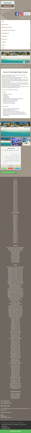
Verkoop (3, 45)
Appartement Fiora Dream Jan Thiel (15, 279)
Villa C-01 (15, 187)
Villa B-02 (15, 182)
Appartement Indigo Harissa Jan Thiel (15, 282)
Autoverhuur (3, 42)
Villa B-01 (15, 181)
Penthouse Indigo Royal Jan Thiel (15, 309)
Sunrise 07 (15, 237)
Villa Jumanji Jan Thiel (15, 345)
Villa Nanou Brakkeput (15, 360)
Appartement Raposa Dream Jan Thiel (15, 291)
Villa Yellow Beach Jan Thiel (15, 387)
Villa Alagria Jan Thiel (15, 319)
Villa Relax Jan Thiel (15, 369)
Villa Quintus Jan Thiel (15, 367)
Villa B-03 (15, 183)
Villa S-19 (15, 210)
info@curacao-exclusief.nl (6, 412)
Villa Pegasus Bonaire (15, 257)
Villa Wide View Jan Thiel (15, 386)
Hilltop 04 (15, 226)
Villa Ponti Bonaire (15, 259)
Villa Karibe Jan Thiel (15, 348)
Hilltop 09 (15, 230)
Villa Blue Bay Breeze (15, 397)
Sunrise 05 (15, 235)
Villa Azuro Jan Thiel (15, 322)
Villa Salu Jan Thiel (15, 373)
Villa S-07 (15, 202)
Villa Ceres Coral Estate (15, 331)
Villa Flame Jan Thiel (15, 339)
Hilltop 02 (15, 224)
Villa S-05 (15, 201)
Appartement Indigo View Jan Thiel (15, 284)
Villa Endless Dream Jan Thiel (15, 338)
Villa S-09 (15, 204)
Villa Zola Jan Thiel (15, 388)
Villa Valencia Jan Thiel (15, 379)
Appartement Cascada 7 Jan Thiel (15, 277)
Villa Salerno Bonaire (15, 260)
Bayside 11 (15, 220)
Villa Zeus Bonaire (15, 262)
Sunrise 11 (15, 242)
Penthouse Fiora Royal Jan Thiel (15, 308)
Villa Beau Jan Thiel (15, 327)
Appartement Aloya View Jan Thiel (15, 269)
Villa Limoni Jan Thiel (15, 350)
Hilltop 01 (15, 223)
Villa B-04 (15, 184)
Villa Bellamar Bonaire (15, 252)
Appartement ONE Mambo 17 (15, 285)
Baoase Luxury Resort (15, 298)
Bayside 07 (15, 218)
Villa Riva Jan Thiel (15, 370)
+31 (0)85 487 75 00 (25, 17)
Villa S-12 (15, 205)
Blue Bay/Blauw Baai (5, 33)
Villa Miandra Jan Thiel (15, 355)
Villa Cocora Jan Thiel (15, 333)
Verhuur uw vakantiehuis (6, 10)
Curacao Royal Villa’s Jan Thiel (15, 299)
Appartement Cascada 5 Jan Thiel (15, 275)
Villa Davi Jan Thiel (15, 336)
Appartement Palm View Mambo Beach (15, 288)
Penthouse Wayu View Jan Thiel (15, 314)
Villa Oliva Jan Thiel (15, 361)
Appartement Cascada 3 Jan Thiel (15, 274)
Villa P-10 (15, 199)
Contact (2, 48)
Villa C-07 (15, 193)
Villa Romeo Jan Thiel (15, 371)
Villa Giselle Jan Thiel (15, 342)
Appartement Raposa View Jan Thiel (15, 292)
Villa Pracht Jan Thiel (15, 365)
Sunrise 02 (15, 232)
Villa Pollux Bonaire (15, 258)
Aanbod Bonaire (4, 36)
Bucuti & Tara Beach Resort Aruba (16, 66)
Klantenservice (4, 12)
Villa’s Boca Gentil (4, 24)
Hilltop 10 (15, 231)
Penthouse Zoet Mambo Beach (15, 315)
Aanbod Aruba (4, 39)
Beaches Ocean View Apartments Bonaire (15, 247)
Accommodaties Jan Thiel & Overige (8, 30)
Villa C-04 (15, 189)
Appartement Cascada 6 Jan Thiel (15, 276)
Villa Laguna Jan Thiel (15, 349)
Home (2, 21)
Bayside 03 (15, 215)
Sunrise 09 (15, 240)
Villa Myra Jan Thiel (15, 359)
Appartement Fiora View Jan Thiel (15, 280)
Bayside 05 (15, 217)
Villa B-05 (15, 185)
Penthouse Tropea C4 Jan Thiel (15, 311)
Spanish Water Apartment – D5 (15, 316)
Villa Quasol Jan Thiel (15, 366)
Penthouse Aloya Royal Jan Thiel (15, 307)
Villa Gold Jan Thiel (15, 343)
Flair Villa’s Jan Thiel (15, 301)
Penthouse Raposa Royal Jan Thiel (15, 310)
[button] (24, 62)
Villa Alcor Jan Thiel (15, 320)
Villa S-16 (15, 207)
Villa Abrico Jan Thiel (15, 318)
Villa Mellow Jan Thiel (15, 354)
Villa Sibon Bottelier (15, 375)
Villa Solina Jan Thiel (15, 376)
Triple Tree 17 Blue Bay (15, 395)
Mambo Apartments (15, 304)
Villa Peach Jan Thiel (15, 364)
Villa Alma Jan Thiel (15, 321)
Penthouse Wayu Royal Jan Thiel (15, 313)
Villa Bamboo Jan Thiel (15, 324)
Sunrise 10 (15, 241)
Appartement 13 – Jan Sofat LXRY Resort (15, 266)
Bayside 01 (15, 214)
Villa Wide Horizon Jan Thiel (15, 383)
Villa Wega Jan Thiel (15, 382)
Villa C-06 (15, 192)
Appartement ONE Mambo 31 (15, 287)
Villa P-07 (15, 196)
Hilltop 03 (15, 225)
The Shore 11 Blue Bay (15, 393)
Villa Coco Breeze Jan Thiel (15, 332)
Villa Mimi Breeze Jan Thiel (15, 356)
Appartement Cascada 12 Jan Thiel (15, 271)
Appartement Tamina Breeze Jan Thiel (15, 294)
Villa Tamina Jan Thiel (15, 378)
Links (2, 13)
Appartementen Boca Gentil (6, 27)
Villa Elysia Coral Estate (15, 337)
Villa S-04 (15, 200)
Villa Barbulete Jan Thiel (15, 326)
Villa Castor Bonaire (15, 254)
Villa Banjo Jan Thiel (15, 325)
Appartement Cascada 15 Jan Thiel (15, 273)
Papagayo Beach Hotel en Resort (15, 305)
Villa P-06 (15, 195)
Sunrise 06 (15, 236)
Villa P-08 (15, 198)
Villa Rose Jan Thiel (15, 372)
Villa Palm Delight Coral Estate (15, 362)
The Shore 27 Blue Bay (15, 394)
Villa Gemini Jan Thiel (15, 341)
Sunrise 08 (15, 238)
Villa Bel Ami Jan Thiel (15, 328)
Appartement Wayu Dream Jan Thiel (15, 297)
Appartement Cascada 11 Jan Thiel (15, 270)
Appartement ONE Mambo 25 (15, 286)
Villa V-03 (15, 211)
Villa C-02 (15, 188)
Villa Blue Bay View (15, 398)
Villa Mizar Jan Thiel (15, 358)
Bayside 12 (15, 222)
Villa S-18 (15, 209)
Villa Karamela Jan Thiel (15, 347)
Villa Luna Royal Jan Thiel (15, 352)
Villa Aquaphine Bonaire (15, 251)
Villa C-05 (15, 190)
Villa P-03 (15, 194)
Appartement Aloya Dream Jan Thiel (15, 268)
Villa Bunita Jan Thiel (15, 330)
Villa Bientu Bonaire (15, 253)
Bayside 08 (15, 219)
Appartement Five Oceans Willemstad (15, 281)
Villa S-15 (15, 206)
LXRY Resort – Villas (15, 302)
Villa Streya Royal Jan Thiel (15, 377)
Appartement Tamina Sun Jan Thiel (15, 296)
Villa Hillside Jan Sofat (15, 344)
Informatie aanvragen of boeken (8, 172)
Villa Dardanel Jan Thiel (15, 335)
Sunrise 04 (15, 234)
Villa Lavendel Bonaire (15, 256)
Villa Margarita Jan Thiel (15, 353)
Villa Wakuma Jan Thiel (15, 381)
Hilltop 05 (15, 228)
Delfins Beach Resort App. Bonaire (15, 248)
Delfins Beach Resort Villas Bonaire (15, 249)
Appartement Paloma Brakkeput (15, 290)
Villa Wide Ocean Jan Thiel (15, 384)
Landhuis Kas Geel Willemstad (15, 303)
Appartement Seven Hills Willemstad (15, 293)
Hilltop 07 (15, 229)
